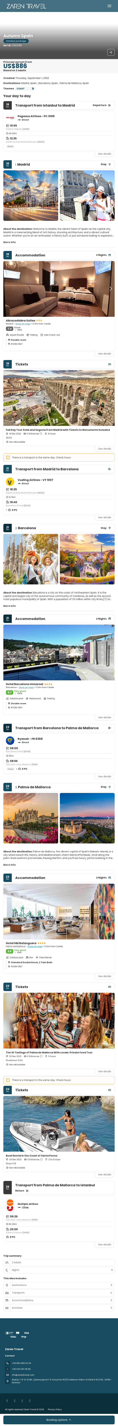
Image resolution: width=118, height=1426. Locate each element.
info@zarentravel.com (23, 1374)
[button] (10, 195)
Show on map (22, 323)
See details (104, 154)
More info (9, 242)
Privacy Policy (55, 1409)
